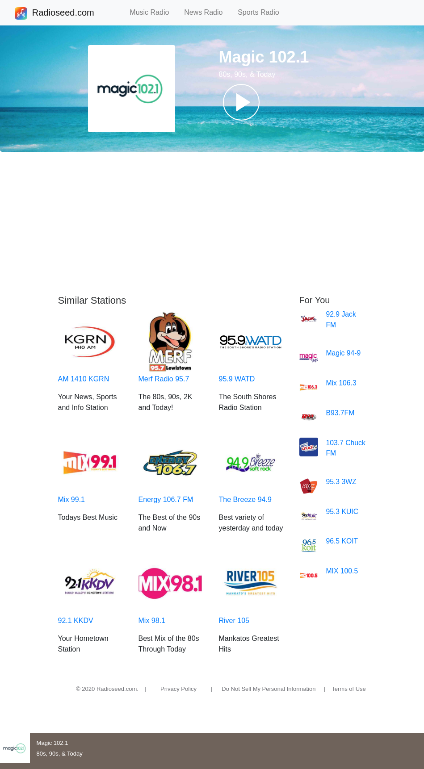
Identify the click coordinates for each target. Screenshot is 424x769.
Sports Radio (262, 12)
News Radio (207, 12)
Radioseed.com (63, 13)
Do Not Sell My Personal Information (268, 688)
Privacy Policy (178, 688)
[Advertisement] (212, 223)
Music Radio (153, 12)
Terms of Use (349, 688)
